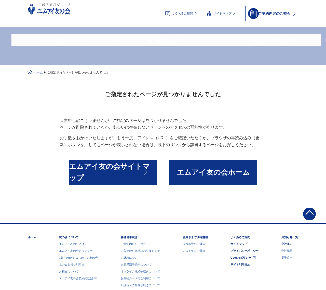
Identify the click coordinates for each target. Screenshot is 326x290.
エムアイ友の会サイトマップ (112, 131)
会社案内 (286, 189)
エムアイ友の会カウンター (76, 195)
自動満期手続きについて (136, 209)
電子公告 (286, 202)
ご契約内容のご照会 (133, 189)
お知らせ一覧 (289, 182)
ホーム (38, 37)
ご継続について (130, 202)
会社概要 (286, 195)
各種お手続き (129, 182)
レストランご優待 (194, 195)
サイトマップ (222, 9)
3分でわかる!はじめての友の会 (78, 202)
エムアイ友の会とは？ (73, 189)
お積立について (69, 216)
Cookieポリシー (240, 202)
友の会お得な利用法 (71, 209)
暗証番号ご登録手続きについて (140, 230)
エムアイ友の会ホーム (213, 131)
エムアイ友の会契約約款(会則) (78, 223)
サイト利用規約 (240, 209)
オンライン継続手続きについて (140, 216)
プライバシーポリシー (244, 195)
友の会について (69, 182)
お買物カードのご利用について (140, 223)
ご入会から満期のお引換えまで (140, 195)
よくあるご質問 (182, 9)
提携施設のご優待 (194, 189)
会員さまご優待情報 (195, 182)
